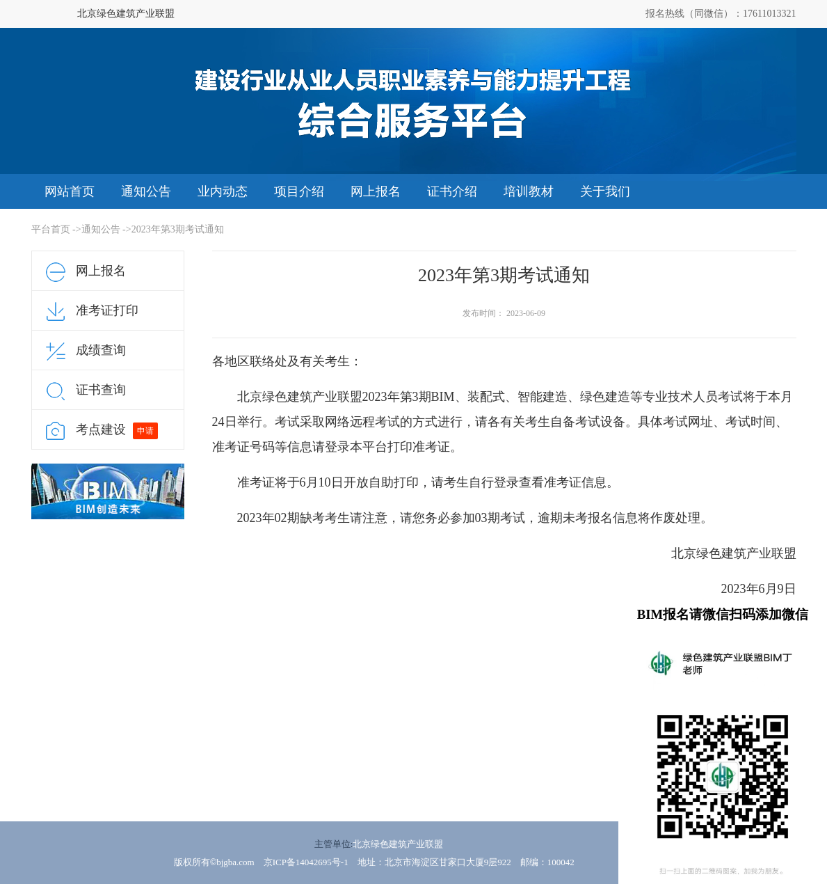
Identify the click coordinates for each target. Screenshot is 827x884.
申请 (145, 431)
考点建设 (101, 429)
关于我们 (605, 191)
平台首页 (50, 229)
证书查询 (101, 390)
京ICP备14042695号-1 (306, 862)
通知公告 (146, 191)
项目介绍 (299, 191)
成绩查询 (101, 350)
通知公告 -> (106, 229)
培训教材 (529, 191)
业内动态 (223, 191)
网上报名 (376, 191)
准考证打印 (107, 310)
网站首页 (70, 191)
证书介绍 (452, 191)
